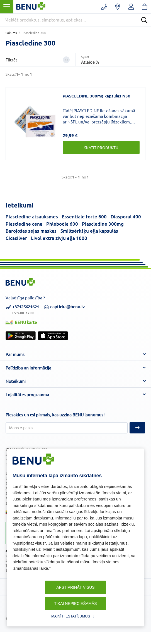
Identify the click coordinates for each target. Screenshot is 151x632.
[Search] (144, 20)
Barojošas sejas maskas (31, 231)
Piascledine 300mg (103, 224)
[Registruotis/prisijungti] (131, 7)
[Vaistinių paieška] (117, 7)
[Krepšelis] (144, 7)
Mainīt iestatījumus (70, 616)
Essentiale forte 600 (84, 216)
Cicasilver (16, 238)
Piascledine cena (24, 224)
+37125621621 (22, 308)
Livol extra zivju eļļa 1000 (59, 238)
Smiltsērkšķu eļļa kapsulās (89, 231)
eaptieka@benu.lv (64, 306)
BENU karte (21, 322)
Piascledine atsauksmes (32, 216)
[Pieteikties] (67, 427)
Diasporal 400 (126, 216)
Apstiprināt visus (75, 587)
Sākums (11, 32)
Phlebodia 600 (62, 224)
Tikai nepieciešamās (75, 603)
